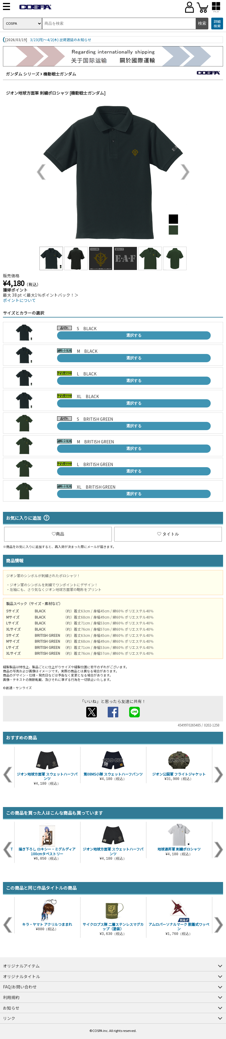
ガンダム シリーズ (22, 74)
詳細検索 (217, 24)
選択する (134, 335)
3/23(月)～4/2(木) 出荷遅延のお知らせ (60, 39)
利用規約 (11, 997)
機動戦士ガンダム (59, 74)
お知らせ (11, 1008)
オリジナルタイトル (21, 976)
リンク (9, 1018)
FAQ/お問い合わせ (20, 987)
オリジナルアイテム (21, 966)
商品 (58, 534)
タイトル (168, 534)
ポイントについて (19, 300)
